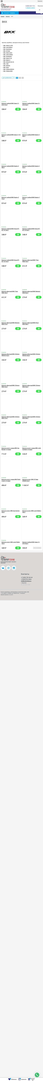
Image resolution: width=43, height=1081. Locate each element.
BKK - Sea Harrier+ (7, 49)
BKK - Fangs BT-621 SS (8, 62)
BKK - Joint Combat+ (8, 54)
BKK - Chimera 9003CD (8, 69)
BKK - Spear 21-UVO (8, 45)
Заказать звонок (31, 7)
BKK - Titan (6, 63)
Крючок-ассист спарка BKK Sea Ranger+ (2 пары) (10, 448)
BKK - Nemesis (6, 65)
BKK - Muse (6, 67)
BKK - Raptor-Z (6, 60)
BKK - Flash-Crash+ (7, 52)
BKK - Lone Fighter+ (8, 47)
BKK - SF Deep (6, 51)
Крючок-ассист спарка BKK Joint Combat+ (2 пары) (31, 448)
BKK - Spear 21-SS (7, 58)
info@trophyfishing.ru (26, 581)
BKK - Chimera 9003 (8, 71)
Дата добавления (7, 77)
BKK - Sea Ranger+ (7, 56)
